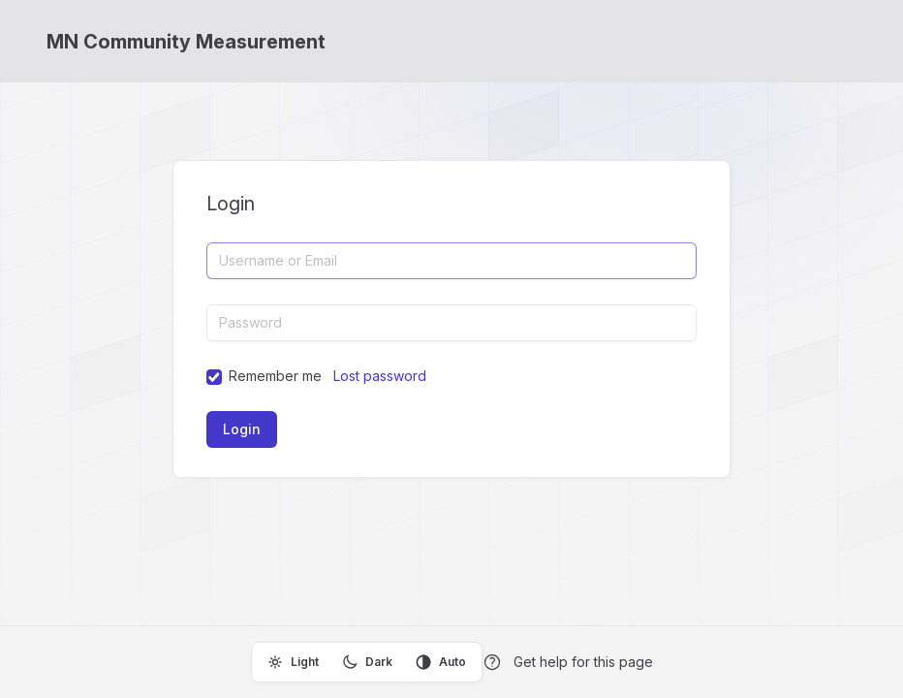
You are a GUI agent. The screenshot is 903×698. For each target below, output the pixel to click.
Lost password (379, 375)
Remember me (275, 375)
